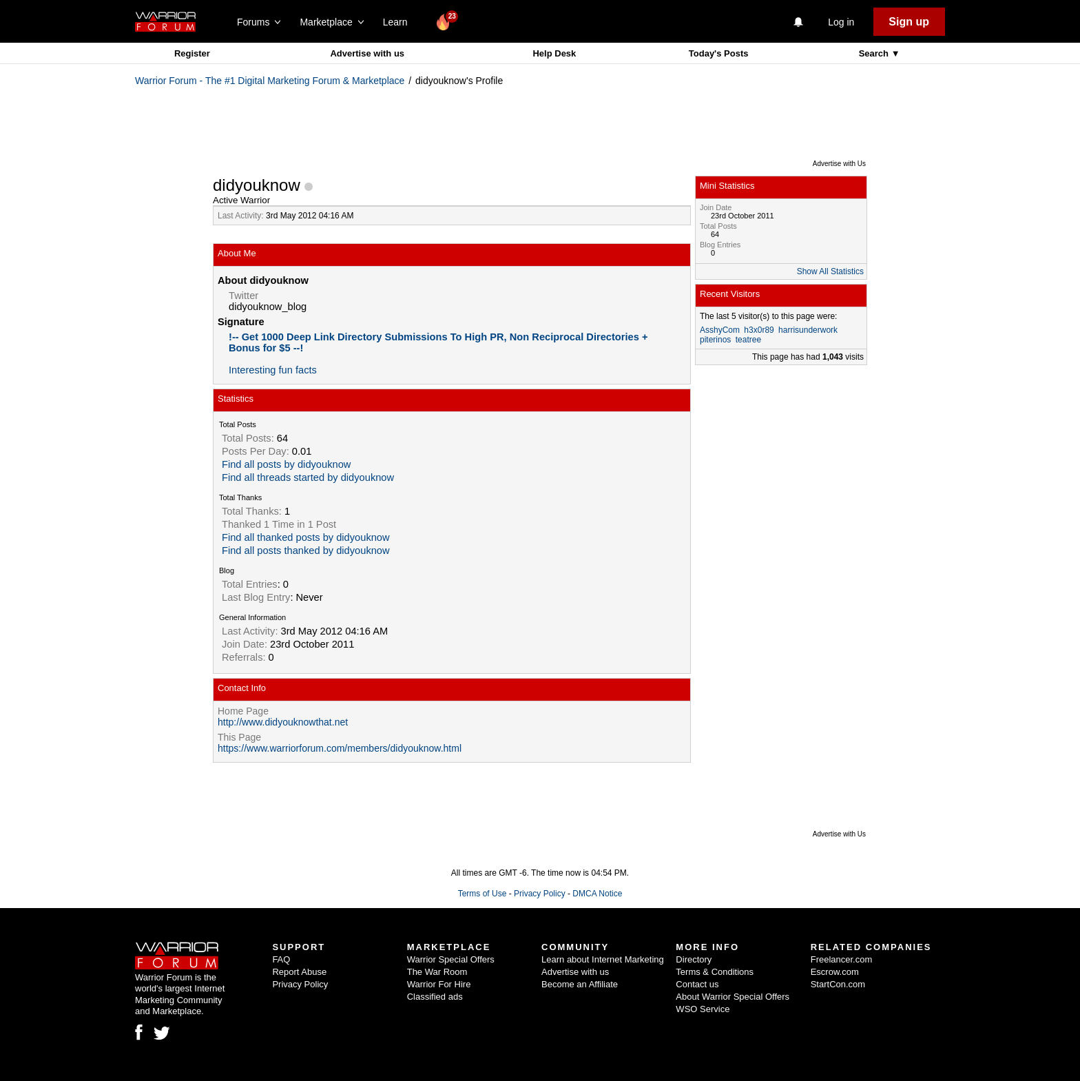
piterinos (715, 339)
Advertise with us (367, 53)
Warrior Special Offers (451, 959)
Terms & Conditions (715, 972)
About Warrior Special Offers (732, 996)
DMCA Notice (597, 893)
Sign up (909, 22)
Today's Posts (719, 53)
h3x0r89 (758, 330)
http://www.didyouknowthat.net (283, 722)
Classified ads (435, 996)
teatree (748, 339)
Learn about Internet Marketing (602, 959)
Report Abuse (299, 972)
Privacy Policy (539, 893)
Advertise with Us (839, 163)
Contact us (697, 984)
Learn (399, 22)
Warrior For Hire (439, 984)
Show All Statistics (830, 271)
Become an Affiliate (579, 984)
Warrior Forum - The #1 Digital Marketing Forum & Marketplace (269, 80)
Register (192, 53)
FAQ (281, 959)
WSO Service (702, 1009)
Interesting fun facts (273, 369)
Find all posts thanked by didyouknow (306, 550)
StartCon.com (838, 984)
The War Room (437, 972)
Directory (694, 959)
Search (875, 53)
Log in (841, 22)
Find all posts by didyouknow (286, 464)
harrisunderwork (808, 330)
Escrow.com (835, 972)
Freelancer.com (842, 959)
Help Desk (554, 53)
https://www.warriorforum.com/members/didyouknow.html (339, 748)
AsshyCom (720, 330)
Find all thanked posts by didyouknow (306, 537)
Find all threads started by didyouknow (308, 477)
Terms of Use (482, 893)
